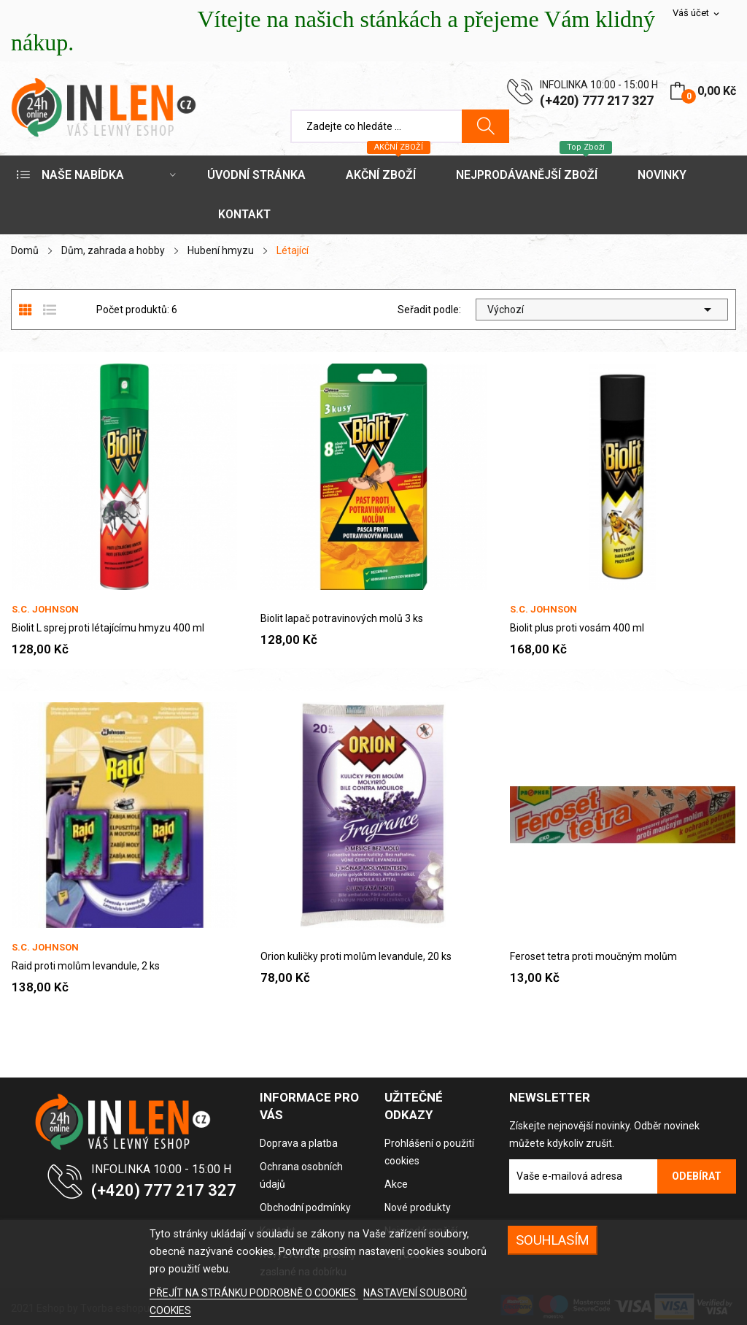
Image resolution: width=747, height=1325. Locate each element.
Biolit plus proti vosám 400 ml (577, 628)
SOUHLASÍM (552, 1240)
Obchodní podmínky (305, 1207)
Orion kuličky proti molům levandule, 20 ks (356, 956)
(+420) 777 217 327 (597, 100)
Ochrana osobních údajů (301, 1175)
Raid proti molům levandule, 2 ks (86, 966)
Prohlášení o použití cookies (429, 1152)
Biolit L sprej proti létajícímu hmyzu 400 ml (108, 628)
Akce (396, 1184)
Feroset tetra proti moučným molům (593, 956)
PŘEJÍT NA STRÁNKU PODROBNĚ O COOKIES (254, 1293)
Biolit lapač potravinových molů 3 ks (341, 618)
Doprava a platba (299, 1143)
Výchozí (601, 309)
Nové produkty (417, 1207)
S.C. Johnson (45, 609)
